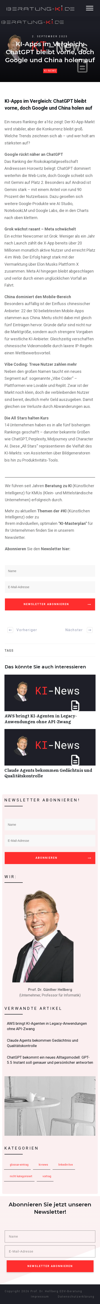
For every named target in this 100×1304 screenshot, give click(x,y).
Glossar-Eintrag (19, 1164)
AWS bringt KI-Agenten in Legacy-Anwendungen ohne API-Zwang (50, 702)
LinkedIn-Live (65, 1164)
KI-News (50, 71)
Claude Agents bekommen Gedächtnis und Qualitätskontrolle (50, 756)
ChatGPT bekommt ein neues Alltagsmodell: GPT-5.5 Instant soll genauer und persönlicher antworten (50, 1060)
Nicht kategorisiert (21, 1176)
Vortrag (47, 1176)
